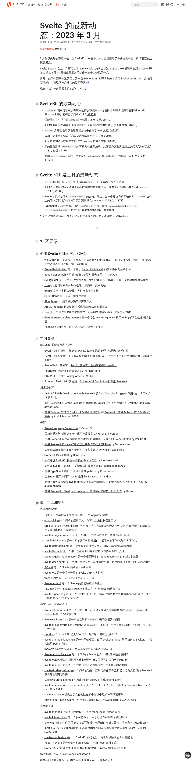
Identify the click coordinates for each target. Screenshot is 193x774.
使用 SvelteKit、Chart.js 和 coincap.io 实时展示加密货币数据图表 (83, 491)
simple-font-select (55, 540)
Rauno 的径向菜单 (92, 269)
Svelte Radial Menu (55, 269)
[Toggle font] (178, 4)
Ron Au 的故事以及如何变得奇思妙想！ (94, 365)
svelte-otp (50, 572)
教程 (40, 4)
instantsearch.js (109, 556)
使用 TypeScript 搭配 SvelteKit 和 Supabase (70, 471)
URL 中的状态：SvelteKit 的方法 (125, 481)
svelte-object (52, 659)
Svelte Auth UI (52, 583)
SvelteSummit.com (132, 78)
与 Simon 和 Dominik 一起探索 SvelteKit (103, 381)
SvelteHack (86, 68)
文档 (32, 4)
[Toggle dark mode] (183, 4)
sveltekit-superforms (56, 624)
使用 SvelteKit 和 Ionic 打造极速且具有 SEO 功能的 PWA (77, 444)
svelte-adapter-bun (55, 737)
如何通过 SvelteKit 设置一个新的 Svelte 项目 (70, 460)
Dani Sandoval (47, 49)
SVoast (48, 567)
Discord (91, 760)
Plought (49, 301)
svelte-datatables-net (56, 545)
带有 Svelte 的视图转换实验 (84, 356)
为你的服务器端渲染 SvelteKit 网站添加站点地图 (73, 481)
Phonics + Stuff (53, 326)
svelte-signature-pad (56, 594)
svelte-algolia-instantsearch (60, 556)
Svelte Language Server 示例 (61, 428)
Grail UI (48, 525)
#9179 (63, 150)
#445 (120, 181)
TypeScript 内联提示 (56, 205)
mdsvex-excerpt (53, 649)
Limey (48, 285)
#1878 (118, 200)
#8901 (111, 141)
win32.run (50, 259)
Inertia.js (49, 728)
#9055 (108, 135)
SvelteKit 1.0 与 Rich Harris (85, 370)
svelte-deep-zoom (55, 561)
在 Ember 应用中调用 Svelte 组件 (63, 476)
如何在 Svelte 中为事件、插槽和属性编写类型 (71, 465)
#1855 (111, 209)
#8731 (113, 130)
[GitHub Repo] (172, 4)
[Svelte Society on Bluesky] (167, 4)
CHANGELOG (120, 215)
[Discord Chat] (162, 4)
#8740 (106, 119)
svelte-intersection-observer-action (65, 685)
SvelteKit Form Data (56, 619)
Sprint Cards (51, 296)
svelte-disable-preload (57, 670)
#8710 (132, 125)
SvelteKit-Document (56, 610)
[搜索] (144, 4)
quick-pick (50, 520)
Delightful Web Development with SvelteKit (69, 393)
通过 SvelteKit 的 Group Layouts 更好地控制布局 (73, 402)
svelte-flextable (53, 551)
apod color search (55, 274)
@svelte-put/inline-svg (57, 699)
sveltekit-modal (112, 639)
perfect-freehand (66, 598)
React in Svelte (53, 742)
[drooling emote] (188, 755)
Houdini (49, 634)
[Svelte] (17, 4)
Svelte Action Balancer (57, 654)
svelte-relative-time (55, 665)
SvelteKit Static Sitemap (58, 679)
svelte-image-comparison (59, 535)
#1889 (58, 191)
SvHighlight (51, 280)
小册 (64, 4)
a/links (48, 290)
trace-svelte (51, 578)
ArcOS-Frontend (53, 306)
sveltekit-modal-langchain (59, 639)
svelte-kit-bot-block (55, 717)
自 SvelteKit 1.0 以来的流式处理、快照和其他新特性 (99, 350)
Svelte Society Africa (70, 376)
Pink (47, 515)
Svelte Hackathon (77, 754)
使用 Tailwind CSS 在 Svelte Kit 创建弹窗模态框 (72, 412)
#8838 (91, 114)
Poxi (47, 312)
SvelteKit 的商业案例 (56, 455)
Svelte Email (51, 722)
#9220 (48, 159)
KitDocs (49, 588)
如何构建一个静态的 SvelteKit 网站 (110, 439)
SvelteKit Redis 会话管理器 (60, 748)
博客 (57, 4)
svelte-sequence (54, 694)
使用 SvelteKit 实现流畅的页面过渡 (65, 439)
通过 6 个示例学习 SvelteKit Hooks (126, 402)
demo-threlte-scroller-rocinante (62, 317)
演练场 (48, 4)
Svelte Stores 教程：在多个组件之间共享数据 (71, 449)
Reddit (79, 760)
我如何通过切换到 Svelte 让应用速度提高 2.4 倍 (72, 433)
